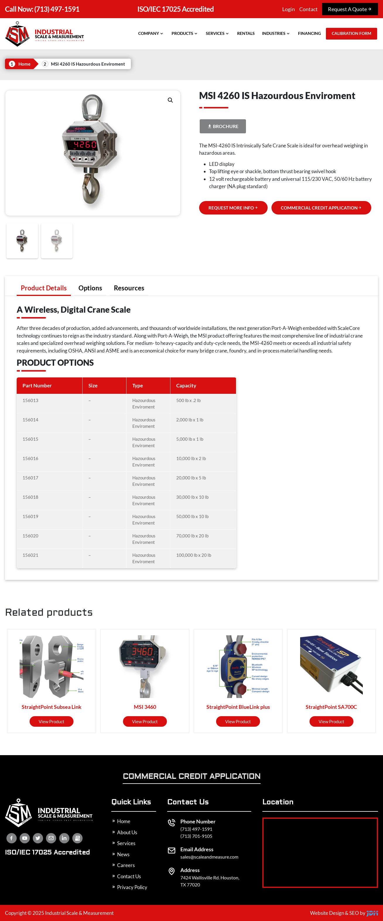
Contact (308, 9)
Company (151, 33)
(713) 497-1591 (42, 9)
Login (288, 9)
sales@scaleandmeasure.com (209, 856)
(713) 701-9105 (196, 836)
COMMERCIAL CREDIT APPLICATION (321, 207)
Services (218, 33)
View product (51, 721)
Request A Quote (350, 9)
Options (90, 288)
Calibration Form (351, 33)
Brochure (222, 126)
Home (24, 64)
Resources (129, 288)
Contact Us (126, 876)
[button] (170, 100)
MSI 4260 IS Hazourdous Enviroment (88, 64)
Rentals (246, 33)
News (120, 854)
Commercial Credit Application (192, 777)
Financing (309, 33)
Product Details (44, 288)
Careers (123, 865)
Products (185, 33)
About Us (124, 832)
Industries (276, 33)
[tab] (44, 288)
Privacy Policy (129, 887)
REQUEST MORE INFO (233, 207)
